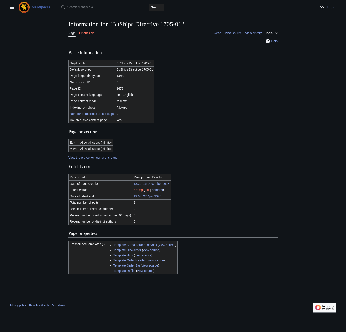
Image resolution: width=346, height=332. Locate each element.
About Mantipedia (38, 305)
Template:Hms (123, 255)
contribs (157, 190)
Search (156, 7)
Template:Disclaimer (127, 250)
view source (167, 245)
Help (271, 41)
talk (147, 190)
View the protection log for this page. (93, 157)
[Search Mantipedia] (104, 7)
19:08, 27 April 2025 (147, 196)
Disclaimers (59, 305)
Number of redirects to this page (92, 114)
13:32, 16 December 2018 (151, 183)
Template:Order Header (129, 260)
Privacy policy (18, 305)
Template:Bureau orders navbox (135, 245)
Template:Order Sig (126, 265)
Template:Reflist (124, 271)
